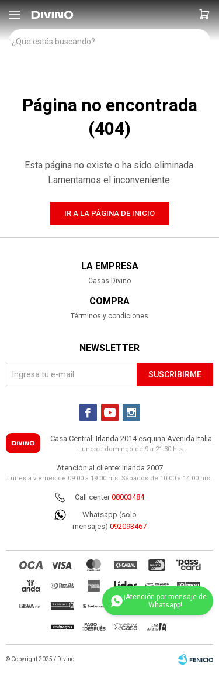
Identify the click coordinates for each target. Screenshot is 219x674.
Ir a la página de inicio (109, 213)
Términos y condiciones (109, 316)
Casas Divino (109, 281)
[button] (204, 14)
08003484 (128, 497)
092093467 (128, 526)
